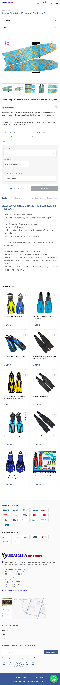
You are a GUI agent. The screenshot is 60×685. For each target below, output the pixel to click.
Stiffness (6, 148)
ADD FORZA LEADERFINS (13, 173)
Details (4, 198)
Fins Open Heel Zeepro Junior (13, 316)
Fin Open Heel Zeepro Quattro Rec (44, 476)
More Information (17, 198)
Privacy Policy (21, 677)
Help (3, 638)
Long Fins (13, 132)
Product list (6, 11)
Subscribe (50, 652)
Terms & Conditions (37, 677)
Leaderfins (41, 132)
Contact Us (6, 634)
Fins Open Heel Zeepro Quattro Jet (15, 436)
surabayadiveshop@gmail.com (16, 590)
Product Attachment (35, 198)
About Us (5, 631)
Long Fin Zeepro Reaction (41, 396)
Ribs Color (7, 159)
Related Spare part (53, 198)
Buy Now (44, 188)
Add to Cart (17, 188)
